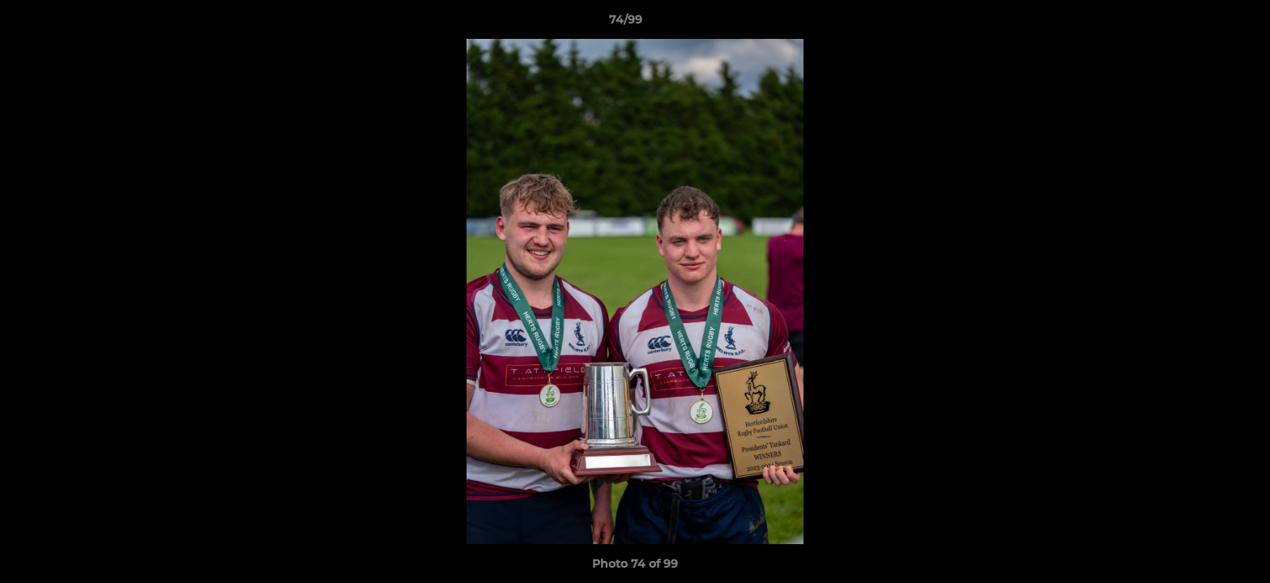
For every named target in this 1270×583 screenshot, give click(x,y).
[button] (1202, 23)
